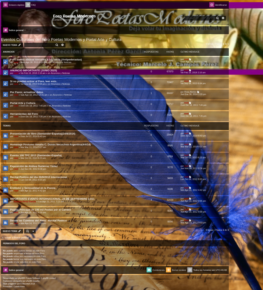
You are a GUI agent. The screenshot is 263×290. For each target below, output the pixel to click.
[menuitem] (30, 5)
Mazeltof (26, 284)
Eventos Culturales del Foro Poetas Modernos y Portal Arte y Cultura (61, 39)
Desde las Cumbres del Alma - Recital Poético (38, 220)
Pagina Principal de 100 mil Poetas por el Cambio (40, 209)
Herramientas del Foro (24, 113)
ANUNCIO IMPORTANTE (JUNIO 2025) (33, 70)
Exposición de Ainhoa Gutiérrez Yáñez (34, 166)
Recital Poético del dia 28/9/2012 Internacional (38, 177)
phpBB (21, 278)
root (16, 62)
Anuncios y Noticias (61, 62)
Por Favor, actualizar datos (26, 92)
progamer (12, 284)
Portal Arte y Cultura (22, 103)
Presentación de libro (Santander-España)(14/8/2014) (42, 133)
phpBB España (32, 281)
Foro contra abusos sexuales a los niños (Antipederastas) (46, 59)
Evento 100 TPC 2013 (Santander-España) (36, 155)
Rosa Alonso (190, 92)
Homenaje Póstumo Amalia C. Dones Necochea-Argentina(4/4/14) (50, 144)
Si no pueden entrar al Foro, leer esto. (33, 81)
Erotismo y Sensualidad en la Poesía (32, 187)
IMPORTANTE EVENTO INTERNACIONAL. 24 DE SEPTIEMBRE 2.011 (52, 198)
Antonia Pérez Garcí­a (25, 201)
